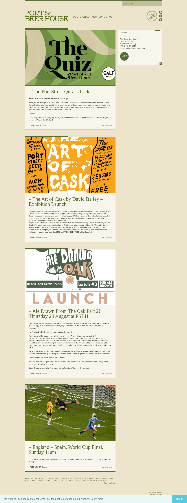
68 (89, 481)
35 (101, 478)
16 (57, 478)
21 (69, 478)
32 (94, 478)
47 (40, 481)
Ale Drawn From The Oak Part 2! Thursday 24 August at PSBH (64, 313)
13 (50, 478)
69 (91, 481)
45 (35, 481)
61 (72, 481)
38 (108, 478)
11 (45, 478)
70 (94, 481)
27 (83, 478)
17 (59, 478)
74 (103, 481)
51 (49, 481)
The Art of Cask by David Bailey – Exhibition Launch (66, 201)
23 (73, 478)
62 (75, 481)
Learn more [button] (97, 499)
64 (80, 481)
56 (61, 481)
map (124, 56)
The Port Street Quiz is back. (61, 91)
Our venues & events (155, 492)
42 (28, 481)
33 (97, 478)
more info (161, 63)
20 (66, 478)
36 (104, 478)
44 (33, 481)
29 (87, 478)
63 (77, 481)
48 (42, 481)
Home (75, 17)
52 (51, 481)
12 (48, 478)
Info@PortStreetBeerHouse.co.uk (132, 48)
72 (98, 481)
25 (78, 478)
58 (65, 481)
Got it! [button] (179, 499)
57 (63, 481)
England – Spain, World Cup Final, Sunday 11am (66, 449)
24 (76, 478)
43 (30, 481)
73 (101, 481)
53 (54, 481)
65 (82, 481)
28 (85, 478)
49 (45, 481)
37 (106, 478)
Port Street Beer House (152, 16)
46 (37, 481)
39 (111, 478)
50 (47, 481)
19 (64, 478)
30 (90, 478)
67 (87, 481)
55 (58, 481)
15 (55, 478)
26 (80, 478)
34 (99, 478)
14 (52, 478)
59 (68, 481)
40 (113, 478)
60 (70, 481)
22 (71, 478)
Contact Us (105, 17)
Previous (107, 483)
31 (92, 478)
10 (43, 478)
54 (56, 481)
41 (26, 481)
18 (62, 478)
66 (84, 481)
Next (114, 483)
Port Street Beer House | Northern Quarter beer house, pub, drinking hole (46, 15)
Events (44, 125)
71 (96, 481)
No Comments (107, 125)
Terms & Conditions (156, 494)
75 (105, 481)
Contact (123, 33)
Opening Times (88, 17)
